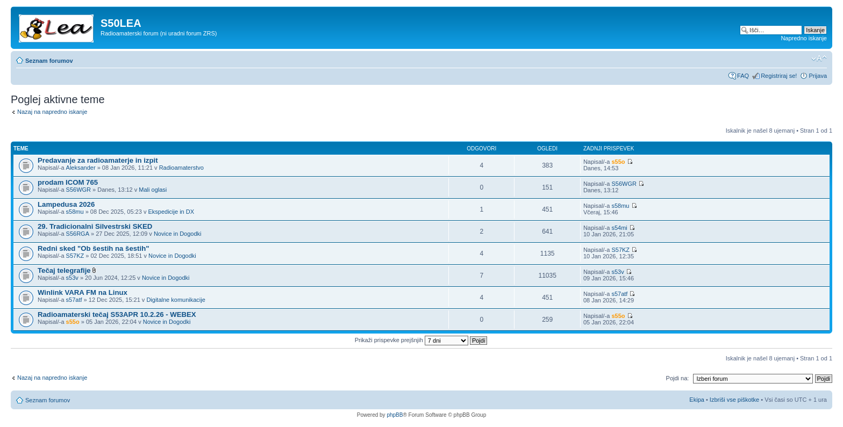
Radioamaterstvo (181, 167)
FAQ (743, 76)
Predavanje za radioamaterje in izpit (98, 160)
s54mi (619, 228)
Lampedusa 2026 (66, 204)
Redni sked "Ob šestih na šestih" (93, 248)
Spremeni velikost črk (819, 58)
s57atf (74, 299)
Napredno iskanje (804, 38)
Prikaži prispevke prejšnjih (421, 340)
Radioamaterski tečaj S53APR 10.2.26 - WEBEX (117, 314)
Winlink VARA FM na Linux (82, 292)
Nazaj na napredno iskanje (52, 111)
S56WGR (78, 189)
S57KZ (75, 255)
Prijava (818, 76)
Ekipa (696, 399)
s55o (618, 161)
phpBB (395, 415)
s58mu (75, 211)
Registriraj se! (779, 76)
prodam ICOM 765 (68, 182)
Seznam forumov (49, 60)
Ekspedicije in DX (171, 211)
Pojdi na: (677, 378)
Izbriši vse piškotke (735, 399)
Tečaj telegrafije (64, 270)
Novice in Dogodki (178, 233)
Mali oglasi (153, 189)
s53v (72, 277)
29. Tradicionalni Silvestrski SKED (95, 226)
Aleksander (81, 167)
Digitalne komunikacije (175, 299)
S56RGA (77, 233)
